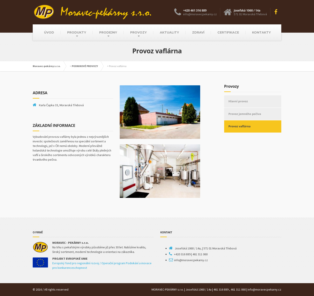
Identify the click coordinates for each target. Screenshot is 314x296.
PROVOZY (138, 32)
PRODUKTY (76, 32)
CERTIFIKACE (228, 32)
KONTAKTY (261, 32)
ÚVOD (49, 32)
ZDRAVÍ (198, 32)
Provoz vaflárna (240, 126)
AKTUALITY (169, 32)
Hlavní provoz (238, 101)
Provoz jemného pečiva (245, 114)
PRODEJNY (108, 32)
